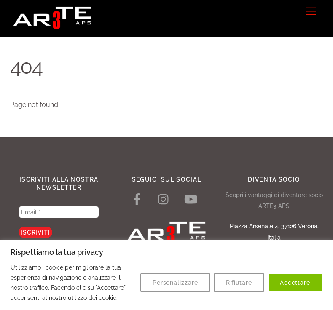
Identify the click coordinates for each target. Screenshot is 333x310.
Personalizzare (175, 282)
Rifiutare (239, 282)
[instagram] (165, 199)
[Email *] (59, 212)
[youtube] (192, 199)
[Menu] (311, 11)
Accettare (295, 282)
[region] (166, 275)
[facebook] (138, 199)
